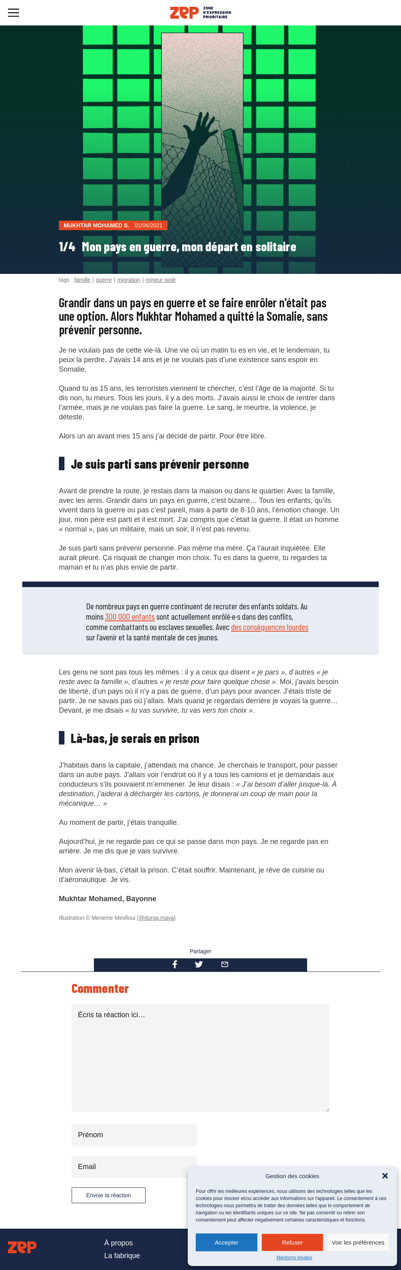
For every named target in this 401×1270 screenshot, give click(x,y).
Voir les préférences (358, 1242)
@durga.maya (156, 918)
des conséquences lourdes (269, 626)
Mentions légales (294, 1257)
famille (82, 280)
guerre (104, 280)
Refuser (292, 1242)
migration (128, 280)
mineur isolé (160, 280)
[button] (385, 1176)
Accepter (226, 1242)
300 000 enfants (130, 616)
